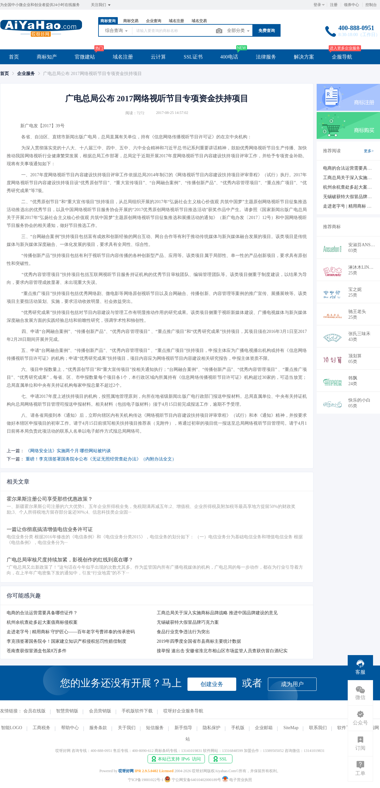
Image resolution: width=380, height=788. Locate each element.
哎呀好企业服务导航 (183, 711)
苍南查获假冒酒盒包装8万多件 (36, 650)
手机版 (237, 727)
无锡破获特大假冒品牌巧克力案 (188, 622)
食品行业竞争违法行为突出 (183, 631)
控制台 (371, 5)
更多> (369, 151)
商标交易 (130, 21)
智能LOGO (11, 727)
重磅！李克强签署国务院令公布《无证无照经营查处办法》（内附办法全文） (101, 459)
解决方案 (304, 56)
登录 (317, 5)
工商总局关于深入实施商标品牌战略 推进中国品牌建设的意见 (217, 612)
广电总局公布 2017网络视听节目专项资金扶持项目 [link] (92, 73)
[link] (4, 73)
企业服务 (26, 73)
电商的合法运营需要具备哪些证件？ (42, 612)
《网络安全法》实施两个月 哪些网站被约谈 (68, 450)
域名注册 (176, 21)
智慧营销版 (67, 711)
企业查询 (153, 21)
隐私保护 (211, 727)
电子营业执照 (237, 780)
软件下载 (346, 727)
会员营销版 (100, 711)
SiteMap (290, 727)
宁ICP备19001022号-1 (146, 780)
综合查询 (117, 31)
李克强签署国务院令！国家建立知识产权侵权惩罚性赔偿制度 (66, 641)
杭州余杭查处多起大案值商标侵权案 (42, 622)
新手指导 (183, 727)
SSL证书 (193, 56)
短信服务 (155, 727)
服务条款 (98, 727)
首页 (14, 56)
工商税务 (41, 727)
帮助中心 (70, 727)
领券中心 (351, 5)
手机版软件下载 (137, 711)
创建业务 (211, 684)
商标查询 (108, 21)
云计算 (158, 56)
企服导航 (342, 56)
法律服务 (266, 56)
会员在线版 (34, 711)
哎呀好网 (126, 771)
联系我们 (318, 727)
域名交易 (199, 21)
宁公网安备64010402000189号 (193, 780)
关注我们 (101, 5)
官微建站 (85, 56)
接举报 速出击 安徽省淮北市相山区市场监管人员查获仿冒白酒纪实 (222, 650)
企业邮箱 (264, 727)
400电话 (229, 56)
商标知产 (47, 56)
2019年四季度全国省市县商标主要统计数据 (199, 641)
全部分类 (238, 31)
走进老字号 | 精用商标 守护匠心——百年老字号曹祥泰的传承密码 (71, 631)
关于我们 (127, 727)
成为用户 (292, 684)
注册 (334, 5)
